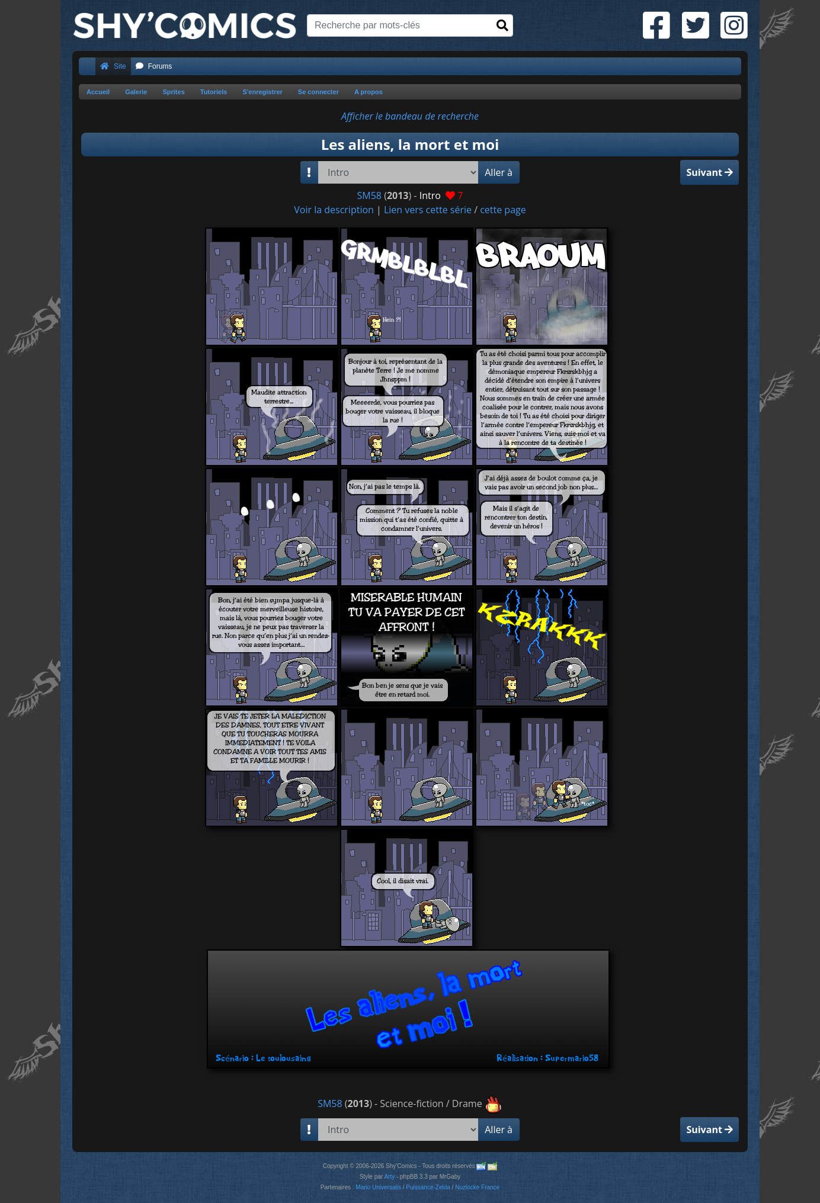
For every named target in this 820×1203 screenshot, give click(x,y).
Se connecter (318, 91)
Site (113, 66)
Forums (154, 66)
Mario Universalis (378, 1187)
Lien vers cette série (428, 209)
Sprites (173, 91)
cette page (503, 209)
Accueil (98, 91)
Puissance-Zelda (428, 1187)
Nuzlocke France (477, 1187)
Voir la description (334, 209)
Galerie (136, 91)
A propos (368, 91)
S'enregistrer (262, 91)
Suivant (709, 172)
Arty (389, 1176)
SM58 (369, 195)
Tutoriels (214, 91)
